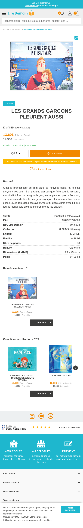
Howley (17, 127)
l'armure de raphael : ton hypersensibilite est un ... (22, 378)
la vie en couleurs (60, 376)
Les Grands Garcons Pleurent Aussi (38, 29)
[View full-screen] (76, 38)
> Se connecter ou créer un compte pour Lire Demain (41, 161)
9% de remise (31, 5)
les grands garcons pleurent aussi (22, 306)
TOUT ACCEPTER (70, 509)
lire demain (16, 29)
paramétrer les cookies (40, 520)
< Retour (9, 104)
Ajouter (54, 153)
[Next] (75, 368)
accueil (6, 29)
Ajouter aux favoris (41, 168)
